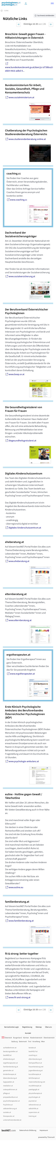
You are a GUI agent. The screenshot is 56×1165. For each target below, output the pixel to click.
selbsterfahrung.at (10, 1108)
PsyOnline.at (8, 1105)
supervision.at (34, 1112)
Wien (43, 1041)
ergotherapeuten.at (10, 1063)
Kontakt (28, 1033)
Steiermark (23, 1041)
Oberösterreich (49, 1038)
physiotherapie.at (35, 1093)
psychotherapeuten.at (11, 1101)
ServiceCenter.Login (11, 1027)
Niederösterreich (36, 1038)
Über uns (48, 1027)
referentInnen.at (35, 1105)
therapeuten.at (8, 1116)
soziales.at (7, 1112)
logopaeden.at (8, 1082)
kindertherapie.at (9, 1074)
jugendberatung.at (36, 1070)
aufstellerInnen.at (9, 1047)
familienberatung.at (10, 1066)
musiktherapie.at (35, 1086)
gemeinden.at (8, 1070)
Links (6, 10)
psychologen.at (34, 1097)
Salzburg (14, 1041)
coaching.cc (33, 1055)
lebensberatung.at (10, 1078)
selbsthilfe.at (33, 1108)
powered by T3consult (46, 1137)
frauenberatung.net (36, 1066)
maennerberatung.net (37, 1082)
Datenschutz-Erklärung (27, 1130)
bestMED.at (7, 1055)
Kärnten (26, 1038)
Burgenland (17, 1038)
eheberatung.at (9, 1059)
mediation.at (8, 1086)
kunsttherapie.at (35, 1074)
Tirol (29, 1041)
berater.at (32, 1047)
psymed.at (32, 1101)
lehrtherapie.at (34, 1078)
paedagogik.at (34, 1089)
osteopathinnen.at (10, 1089)
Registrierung (27, 1027)
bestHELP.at (33, 1051)
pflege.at (6, 1093)
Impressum (44, 1130)
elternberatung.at (35, 1059)
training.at (32, 1116)
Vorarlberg (36, 1041)
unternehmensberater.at (12, 1120)
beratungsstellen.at (10, 1051)
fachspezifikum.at (35, 1063)
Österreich (7, 1038)
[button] (52, 4)
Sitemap (39, 1027)
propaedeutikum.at (10, 1097)
